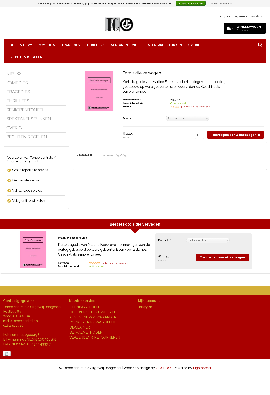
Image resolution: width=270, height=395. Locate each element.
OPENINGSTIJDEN (84, 325)
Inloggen (225, 16)
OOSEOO (163, 386)
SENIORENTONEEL (126, 45)
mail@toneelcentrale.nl (21, 339)
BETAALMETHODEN (86, 351)
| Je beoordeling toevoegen (195, 107)
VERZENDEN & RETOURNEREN (94, 356)
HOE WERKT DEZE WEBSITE (92, 331)
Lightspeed (202, 386)
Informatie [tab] (84, 155)
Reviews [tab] (114, 155)
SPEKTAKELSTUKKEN (165, 45)
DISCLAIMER (79, 346)
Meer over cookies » (219, 3)
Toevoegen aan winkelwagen (235, 135)
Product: (129, 118)
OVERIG (194, 45)
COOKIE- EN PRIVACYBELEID (93, 341)
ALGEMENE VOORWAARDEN (92, 336)
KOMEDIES (47, 45)
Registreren (240, 16)
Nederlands (256, 16)
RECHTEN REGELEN (27, 57)
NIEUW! (26, 45)
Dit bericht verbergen (190, 3)
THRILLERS (95, 45)
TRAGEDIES (70, 45)
